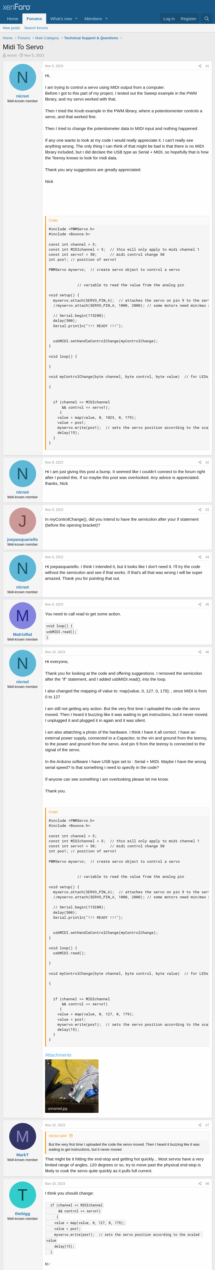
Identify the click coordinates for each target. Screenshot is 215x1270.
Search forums (36, 28)
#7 (207, 1125)
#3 (207, 510)
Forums (34, 18)
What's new (61, 18)
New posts (11, 28)
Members (93, 18)
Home (12, 18)
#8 (207, 1184)
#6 (207, 652)
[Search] (206, 18)
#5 (207, 604)
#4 (207, 557)
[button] (76, 18)
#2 (207, 462)
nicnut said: (58, 1136)
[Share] (200, 66)
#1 (207, 66)
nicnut (12, 55)
